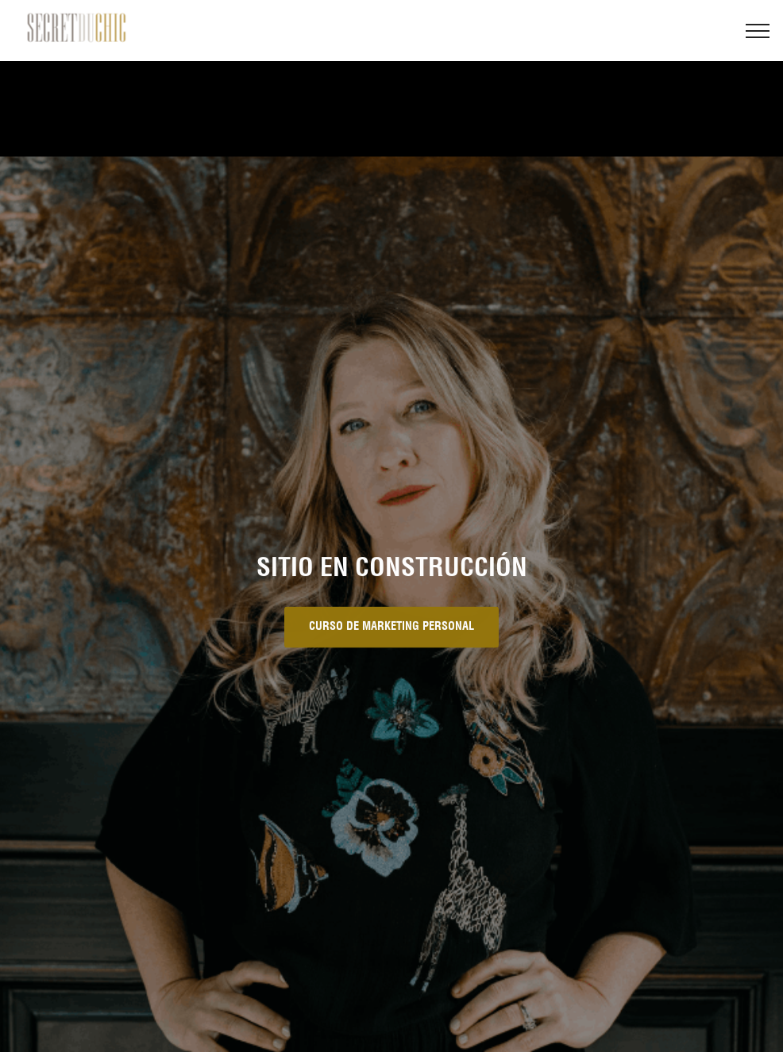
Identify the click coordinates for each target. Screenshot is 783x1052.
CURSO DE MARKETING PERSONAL (391, 627)
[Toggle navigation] (758, 31)
